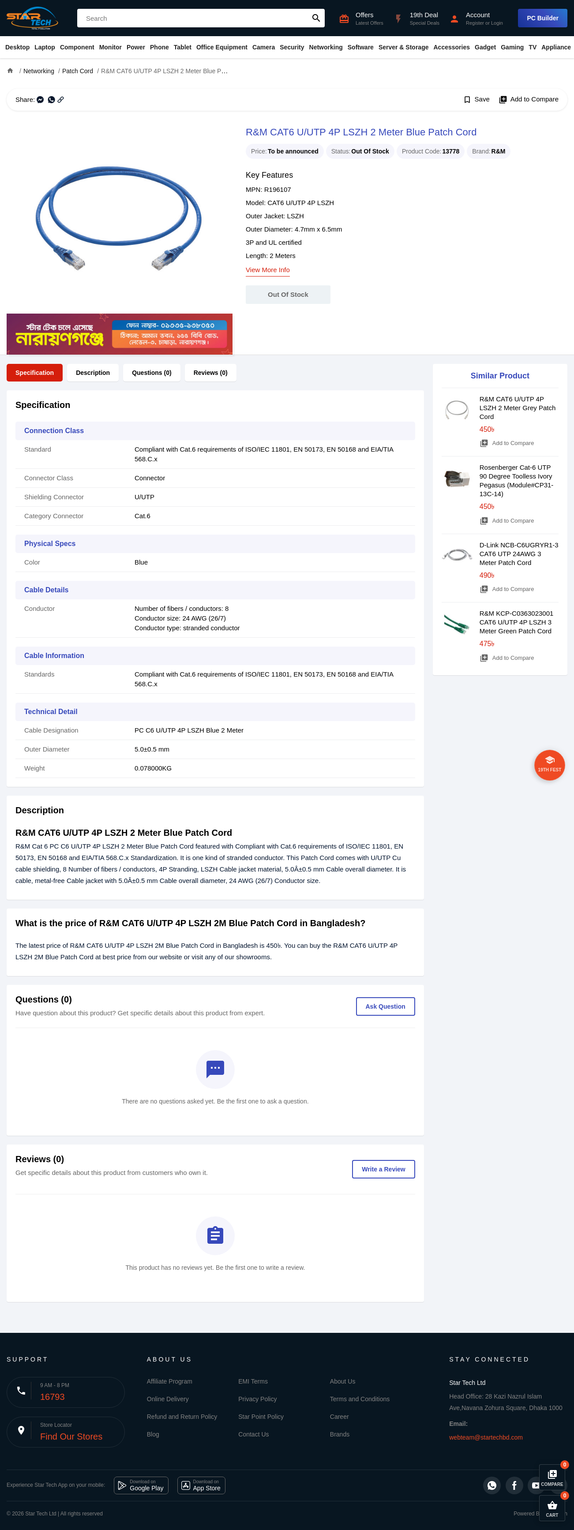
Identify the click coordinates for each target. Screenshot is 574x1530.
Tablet (182, 47)
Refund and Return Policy (182, 1416)
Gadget (485, 47)
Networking (326, 47)
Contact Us (253, 1434)
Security (292, 47)
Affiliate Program (169, 1381)
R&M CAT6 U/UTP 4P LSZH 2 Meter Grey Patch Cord (518, 407)
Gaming (512, 47)
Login (497, 23)
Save (476, 99)
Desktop (17, 47)
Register (475, 23)
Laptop (44, 47)
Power (136, 47)
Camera (263, 47)
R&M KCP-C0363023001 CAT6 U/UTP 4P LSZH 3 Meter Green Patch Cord (517, 622)
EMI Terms (253, 1381)
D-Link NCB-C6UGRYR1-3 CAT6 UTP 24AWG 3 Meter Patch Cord (519, 553)
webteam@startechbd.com (486, 1437)
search (316, 18)
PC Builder (543, 18)
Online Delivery (168, 1399)
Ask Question (385, 1006)
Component (77, 47)
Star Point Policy (261, 1416)
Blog (153, 1434)
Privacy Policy (257, 1399)
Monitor (110, 47)
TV (532, 47)
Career (339, 1416)
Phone (159, 47)
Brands (339, 1434)
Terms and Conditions (360, 1399)
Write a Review (383, 1169)
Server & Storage (404, 47)
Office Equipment (222, 47)
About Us (343, 1381)
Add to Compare (529, 99)
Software (361, 47)
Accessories (451, 47)
